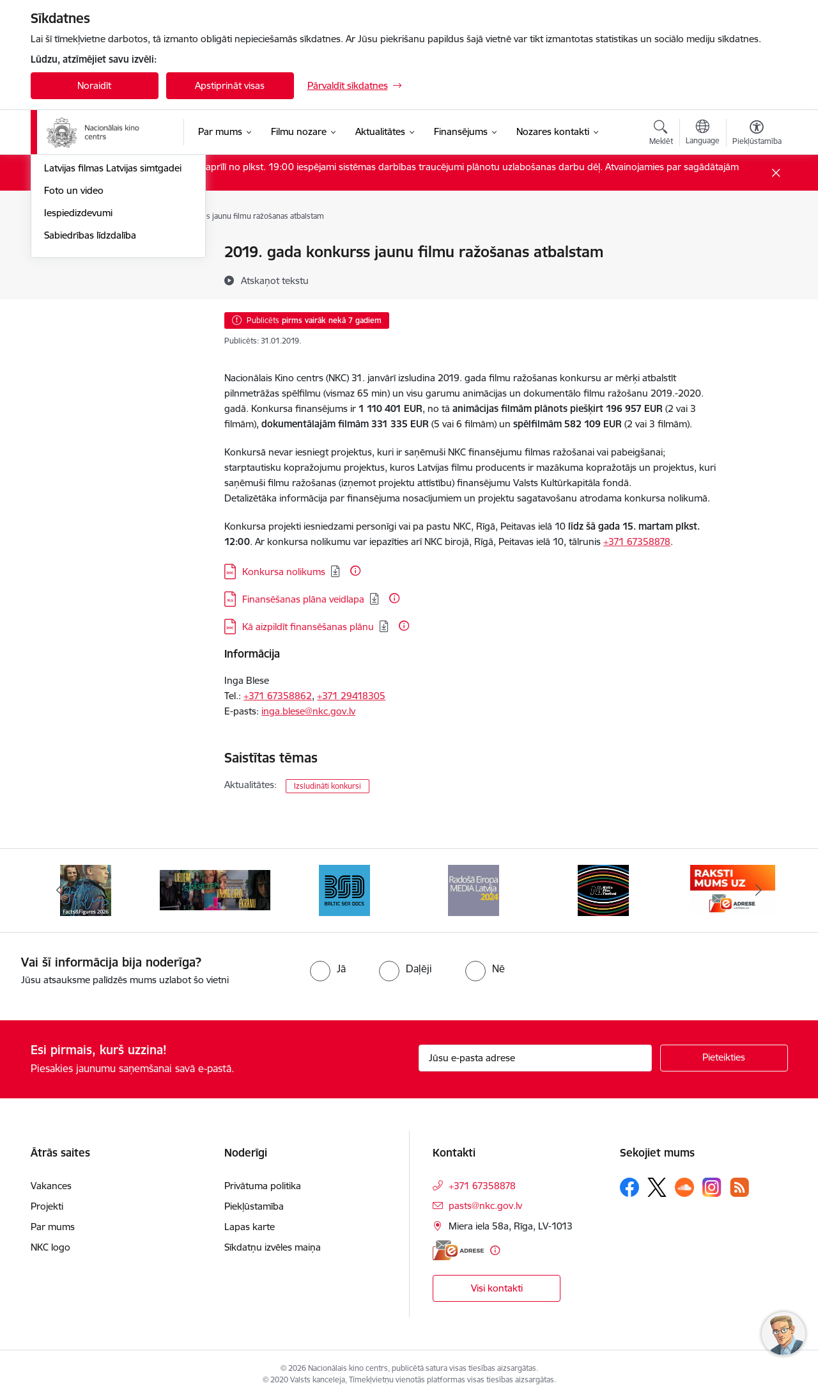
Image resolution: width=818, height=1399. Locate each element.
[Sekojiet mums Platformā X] (657, 1187)
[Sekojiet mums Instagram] (712, 1187)
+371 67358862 (277, 696)
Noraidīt (94, 85)
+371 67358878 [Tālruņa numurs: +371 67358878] (482, 1186)
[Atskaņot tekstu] (275, 280)
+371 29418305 (351, 696)
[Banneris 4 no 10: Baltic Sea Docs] (344, 889)
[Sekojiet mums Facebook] (629, 1187)
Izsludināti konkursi (327, 786)
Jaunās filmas (73, 275)
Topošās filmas (76, 297)
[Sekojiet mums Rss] (739, 1187)
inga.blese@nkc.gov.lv (308, 711)
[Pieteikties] (724, 1058)
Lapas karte (249, 1227)
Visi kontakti (497, 1288)
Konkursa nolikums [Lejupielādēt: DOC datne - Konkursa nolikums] (283, 571)
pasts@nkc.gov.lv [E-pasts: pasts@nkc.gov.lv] (485, 1205)
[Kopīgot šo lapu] (756, 278)
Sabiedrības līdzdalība (90, 408)
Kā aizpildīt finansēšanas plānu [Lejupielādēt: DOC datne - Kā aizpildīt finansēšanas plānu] (308, 626)
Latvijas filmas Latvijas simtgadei (112, 342)
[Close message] (775, 173)
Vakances (51, 1186)
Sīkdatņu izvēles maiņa (272, 1247)
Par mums (53, 1227)
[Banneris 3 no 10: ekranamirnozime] (215, 889)
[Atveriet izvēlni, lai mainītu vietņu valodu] (702, 133)
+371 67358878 (636, 541)
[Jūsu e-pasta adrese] (535, 1058)
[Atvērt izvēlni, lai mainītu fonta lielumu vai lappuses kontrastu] (757, 134)
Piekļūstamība (254, 1206)
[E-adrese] (458, 1250)
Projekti (47, 1206)
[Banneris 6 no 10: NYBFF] (603, 889)
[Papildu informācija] (355, 570)
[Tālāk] (759, 890)
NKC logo (50, 1247)
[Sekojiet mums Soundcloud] (684, 1187)
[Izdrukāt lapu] (756, 246)
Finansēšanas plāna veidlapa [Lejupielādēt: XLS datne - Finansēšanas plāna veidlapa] (303, 599)
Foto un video (74, 364)
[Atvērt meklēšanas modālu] (661, 134)
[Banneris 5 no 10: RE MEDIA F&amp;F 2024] (473, 889)
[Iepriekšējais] (60, 890)
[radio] (328, 968)
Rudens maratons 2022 (95, 319)
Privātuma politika (262, 1186)
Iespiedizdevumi (78, 386)
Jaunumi (62, 253)
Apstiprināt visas (230, 85)
